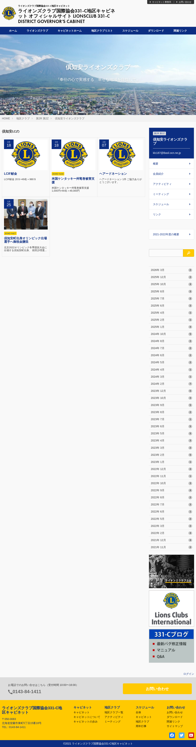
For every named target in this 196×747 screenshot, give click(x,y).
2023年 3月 (171, 448)
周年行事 (141, 726)
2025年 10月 (171, 284)
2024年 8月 (171, 341)
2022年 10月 (171, 483)
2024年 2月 (171, 384)
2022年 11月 (171, 476)
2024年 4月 (171, 369)
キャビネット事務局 (160, 2)
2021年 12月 (171, 540)
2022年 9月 (171, 490)
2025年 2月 (171, 320)
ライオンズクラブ (37, 30)
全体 (138, 712)
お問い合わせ (183, 2)
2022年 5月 (171, 519)
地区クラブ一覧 (114, 712)
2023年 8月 (171, 412)
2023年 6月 (171, 426)
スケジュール (130, 30)
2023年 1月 (171, 462)
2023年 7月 (171, 419)
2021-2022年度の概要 (166, 234)
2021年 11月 (171, 547)
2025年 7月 (171, 298)
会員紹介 (158, 173)
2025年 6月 (171, 305)
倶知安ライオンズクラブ (69, 118)
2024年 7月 (171, 348)
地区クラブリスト (102, 30)
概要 (155, 163)
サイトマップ (175, 726)
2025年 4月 (171, 313)
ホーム (13, 30)
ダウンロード (156, 30)
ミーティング (161, 194)
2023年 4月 (171, 440)
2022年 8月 (171, 497)
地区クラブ (23, 118)
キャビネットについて (87, 716)
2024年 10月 (171, 334)
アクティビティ (162, 183)
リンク (157, 214)
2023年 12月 (171, 391)
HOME (6, 118)
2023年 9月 (171, 405)
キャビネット (82, 712)
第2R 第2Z (42, 118)
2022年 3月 (171, 526)
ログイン (188, 673)
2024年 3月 (171, 377)
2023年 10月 (171, 398)
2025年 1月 (171, 327)
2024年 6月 (171, 355)
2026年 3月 (171, 270)
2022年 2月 (171, 533)
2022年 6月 (171, 511)
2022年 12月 (171, 469)
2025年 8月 (171, 291)
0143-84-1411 (27, 691)
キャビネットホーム (70, 30)
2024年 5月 (171, 362)
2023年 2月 (171, 455)
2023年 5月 (171, 433)
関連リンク (180, 30)
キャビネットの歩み (86, 721)
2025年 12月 (171, 277)
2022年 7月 (171, 504)
